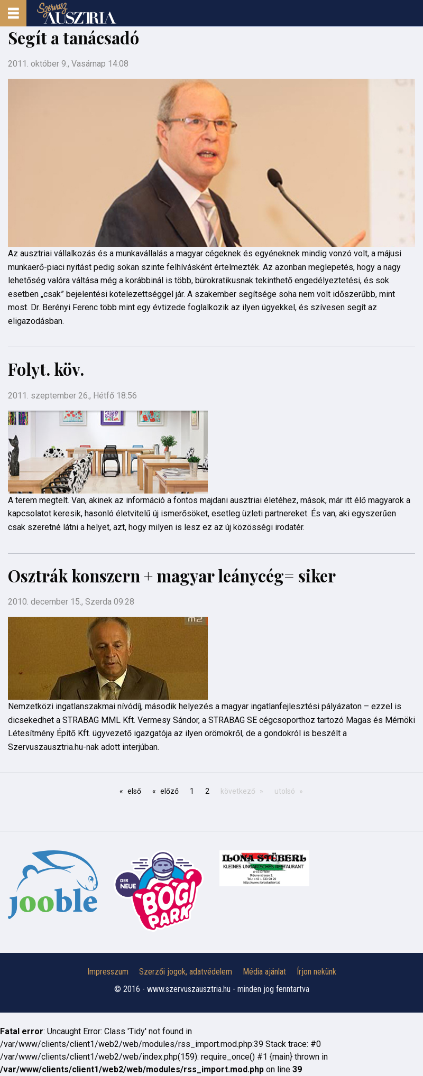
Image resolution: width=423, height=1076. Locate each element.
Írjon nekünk (316, 972)
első (134, 791)
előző (169, 791)
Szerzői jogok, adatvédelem (185, 972)
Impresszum (107, 972)
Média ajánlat (264, 972)
